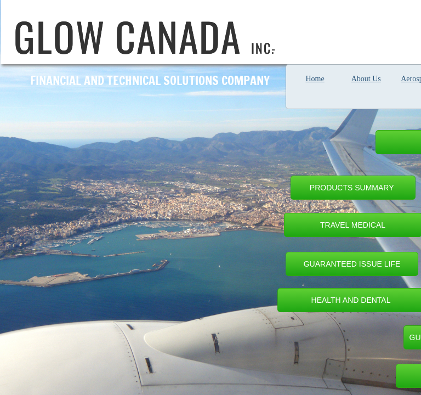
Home (314, 79)
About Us (366, 79)
